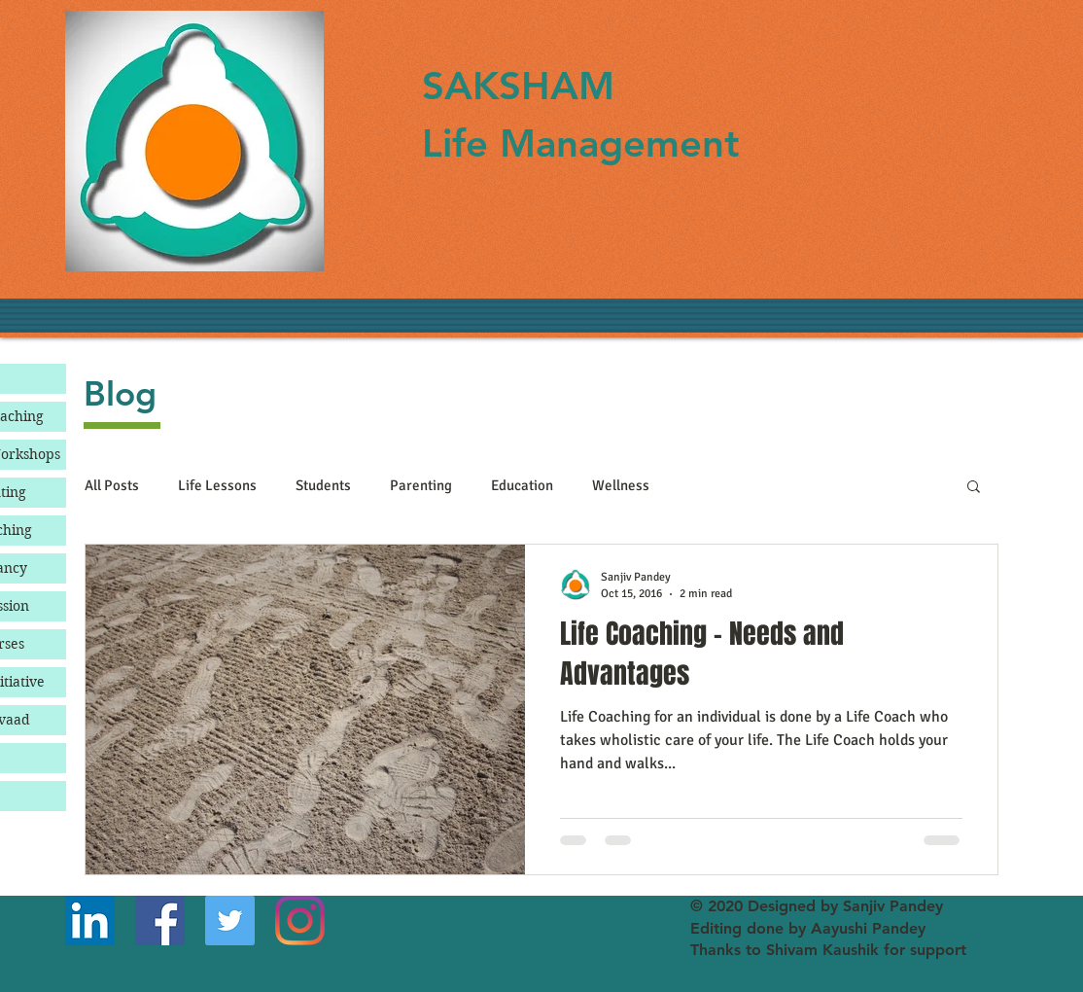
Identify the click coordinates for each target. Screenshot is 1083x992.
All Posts (112, 485)
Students (323, 485)
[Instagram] (300, 920)
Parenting (421, 485)
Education (522, 485)
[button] (973, 488)
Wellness (620, 485)
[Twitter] (230, 920)
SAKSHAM (518, 85)
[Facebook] (160, 920)
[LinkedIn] (90, 920)
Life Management (581, 143)
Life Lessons (217, 485)
